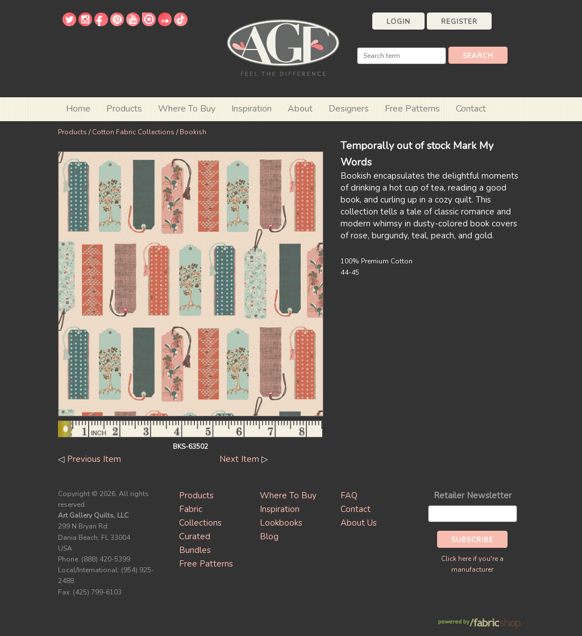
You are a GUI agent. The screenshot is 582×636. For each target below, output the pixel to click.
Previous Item (94, 459)
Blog (269, 536)
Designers (349, 108)
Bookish (193, 132)
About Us (358, 522)
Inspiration (251, 108)
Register (459, 21)
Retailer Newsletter (473, 495)
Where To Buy (288, 495)
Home (78, 108)
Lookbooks (281, 522)
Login (398, 21)
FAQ (348, 495)
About (300, 108)
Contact (471, 108)
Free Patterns (412, 108)
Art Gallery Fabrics (283, 46)
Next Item (239, 459)
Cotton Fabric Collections (133, 132)
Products (72, 132)
